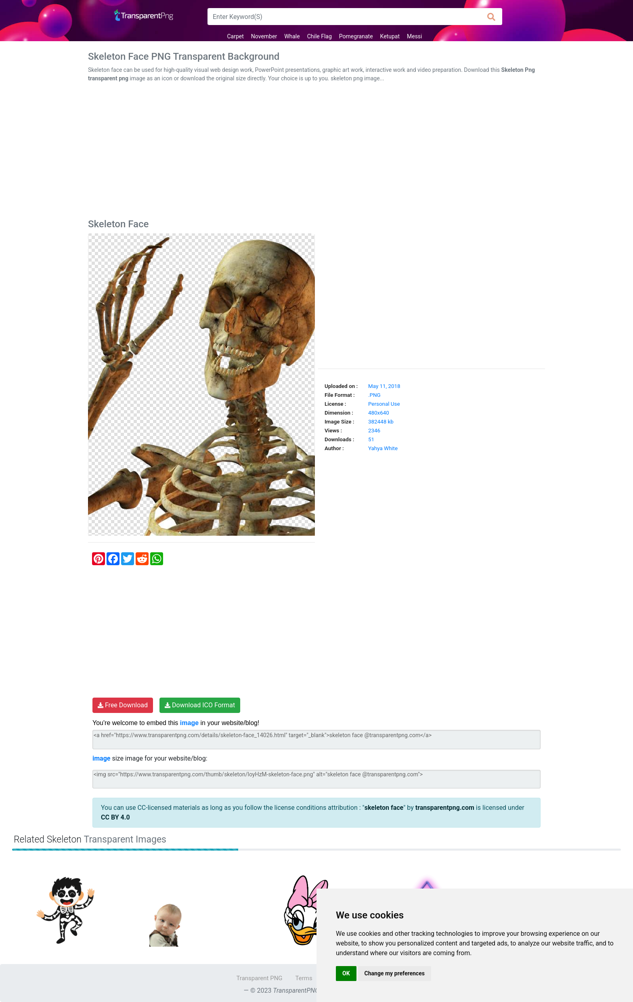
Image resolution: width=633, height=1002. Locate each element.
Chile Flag (319, 36)
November (264, 36)
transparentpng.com (444, 807)
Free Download (123, 705)
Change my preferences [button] (395, 973)
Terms (304, 978)
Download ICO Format (200, 705)
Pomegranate (356, 36)
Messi (414, 36)
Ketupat (390, 36)
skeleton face (384, 807)
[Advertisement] (316, 152)
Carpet (235, 36)
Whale (292, 36)
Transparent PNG (259, 978)
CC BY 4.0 (115, 817)
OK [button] (346, 973)
